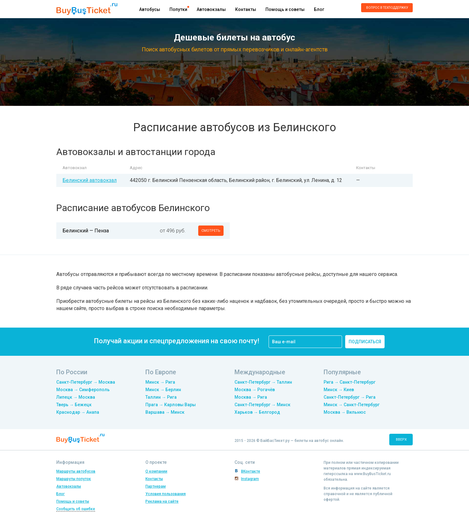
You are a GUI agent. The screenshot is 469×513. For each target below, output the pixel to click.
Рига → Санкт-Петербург (350, 382)
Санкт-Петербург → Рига (350, 397)
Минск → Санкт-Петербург (352, 404)
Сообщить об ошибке (75, 509)
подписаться (365, 341)
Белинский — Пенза (86, 231)
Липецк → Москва (75, 397)
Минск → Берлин (163, 389)
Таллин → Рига (161, 397)
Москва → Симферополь (83, 389)
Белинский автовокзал (90, 180)
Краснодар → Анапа (77, 412)
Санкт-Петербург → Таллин (263, 382)
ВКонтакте (250, 471)
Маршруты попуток (73, 479)
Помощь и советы (285, 9)
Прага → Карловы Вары (170, 404)
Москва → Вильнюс (345, 412)
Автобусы (149, 9)
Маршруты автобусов (75, 471)
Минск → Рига (160, 382)
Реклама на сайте (162, 501)
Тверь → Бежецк (74, 404)
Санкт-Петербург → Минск (262, 404)
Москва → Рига (250, 397)
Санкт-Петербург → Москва (85, 382)
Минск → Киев (339, 389)
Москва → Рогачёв (254, 389)
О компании (156, 471)
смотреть (210, 231)
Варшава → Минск (164, 412)
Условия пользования (165, 494)
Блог (319, 9)
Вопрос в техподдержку (387, 7)
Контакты (245, 9)
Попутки (178, 9)
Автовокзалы (211, 9)
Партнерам (155, 486)
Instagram (250, 479)
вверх (401, 440)
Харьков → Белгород (257, 412)
